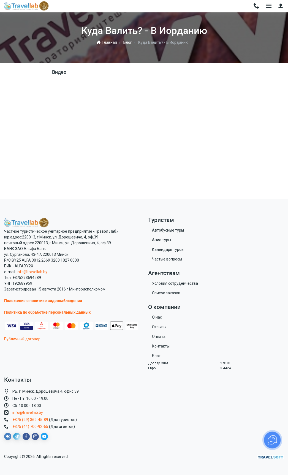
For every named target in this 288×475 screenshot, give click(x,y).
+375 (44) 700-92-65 (30, 426)
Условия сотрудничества (175, 283)
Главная (107, 42)
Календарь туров (168, 249)
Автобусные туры (168, 230)
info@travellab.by (32, 272)
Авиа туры (161, 240)
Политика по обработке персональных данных (47, 312)
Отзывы (159, 327)
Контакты (161, 346)
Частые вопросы (167, 259)
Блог (127, 42)
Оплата (158, 336)
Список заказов (166, 293)
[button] (281, 6)
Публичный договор (22, 339)
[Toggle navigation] (256, 6)
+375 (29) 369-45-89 (30, 419)
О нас (157, 317)
